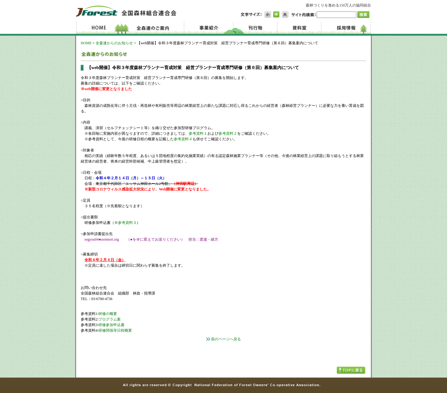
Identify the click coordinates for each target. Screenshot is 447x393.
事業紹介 (210, 28)
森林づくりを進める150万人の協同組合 (338, 5)
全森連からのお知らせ (114, 43)
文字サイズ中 (276, 14)
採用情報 (346, 28)
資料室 (299, 28)
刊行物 (255, 28)
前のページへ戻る (226, 339)
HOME (86, 43)
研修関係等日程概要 (115, 330)
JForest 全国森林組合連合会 (126, 11)
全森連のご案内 (154, 28)
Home (99, 28)
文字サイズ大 (285, 14)
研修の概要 (107, 314)
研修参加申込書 (111, 325)
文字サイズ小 (267, 14)
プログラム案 (109, 319)
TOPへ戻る (351, 370)
